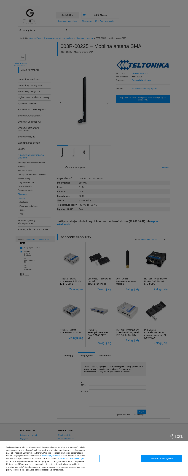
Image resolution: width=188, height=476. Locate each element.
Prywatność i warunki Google (71, 458)
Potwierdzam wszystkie (161, 458)
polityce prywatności (51, 456)
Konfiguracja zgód (118, 458)
